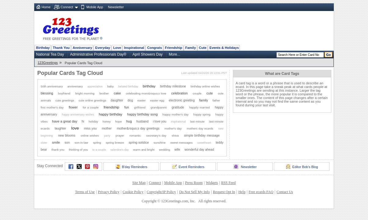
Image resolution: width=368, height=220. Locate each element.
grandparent (159, 107)
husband (142, 121)
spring (97, 142)
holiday (93, 121)
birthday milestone (173, 86)
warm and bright (144, 149)
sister (44, 142)
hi (83, 121)
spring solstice (139, 142)
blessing (47, 93)
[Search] (300, 54)
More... (174, 54)
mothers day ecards (200, 128)
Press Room (194, 183)
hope (118, 121)
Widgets (212, 183)
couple (197, 93)
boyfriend (64, 93)
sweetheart (204, 142)
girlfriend (139, 107)
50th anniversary (52, 86)
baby (110, 86)
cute (210, 93)
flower (73, 107)
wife (177, 149)
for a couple (91, 107)
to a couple (99, 149)
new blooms (66, 135)
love (75, 128)
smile (56, 142)
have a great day (64, 121)
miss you (90, 128)
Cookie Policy (133, 192)
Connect (67, 7)
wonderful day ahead (199, 149)
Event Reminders (188, 166)
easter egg (157, 100)
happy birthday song (142, 114)
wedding (164, 149)
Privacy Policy (108, 192)
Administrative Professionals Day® (98, 54)
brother (104, 93)
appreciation (95, 86)
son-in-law (81, 142)
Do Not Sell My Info (194, 192)
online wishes (90, 135)
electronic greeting (182, 100)
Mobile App (94, 7)
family (203, 100)
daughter (117, 100)
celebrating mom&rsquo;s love (146, 93)
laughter (60, 128)
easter (142, 100)
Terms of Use (84, 192)
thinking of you (78, 149)
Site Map (139, 183)
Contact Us (285, 192)
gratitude (178, 107)
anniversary (75, 86)
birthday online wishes (205, 86)
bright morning (84, 93)
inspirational (178, 121)
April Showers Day (147, 54)
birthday (149, 86)
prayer (120, 135)
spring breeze (115, 142)
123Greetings (48, 62)
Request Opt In (224, 192)
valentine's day (119, 149)
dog (130, 100)
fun (126, 107)
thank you (57, 149)
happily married (199, 107)
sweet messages (181, 142)
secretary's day (156, 135)
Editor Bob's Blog (302, 166)
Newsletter (116, 7)
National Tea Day (50, 54)
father (216, 100)
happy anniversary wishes (78, 114)
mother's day (173, 128)
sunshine (160, 142)
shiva (175, 135)
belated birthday (128, 86)
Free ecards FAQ (260, 192)
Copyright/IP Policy (161, 192)
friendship (111, 107)
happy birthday (110, 114)
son (67, 142)
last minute (197, 121)
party (107, 135)
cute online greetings (92, 100)
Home (46, 7)
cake (117, 93)
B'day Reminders (131, 166)
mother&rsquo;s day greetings (138, 128)
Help (241, 192)
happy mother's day (176, 114)
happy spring (202, 114)
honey (106, 121)
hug (129, 121)
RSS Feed (228, 183)
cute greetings (64, 100)
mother (107, 128)
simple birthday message (201, 135)
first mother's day (52, 107)
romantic (135, 135)
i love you (159, 121)
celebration (179, 93)
